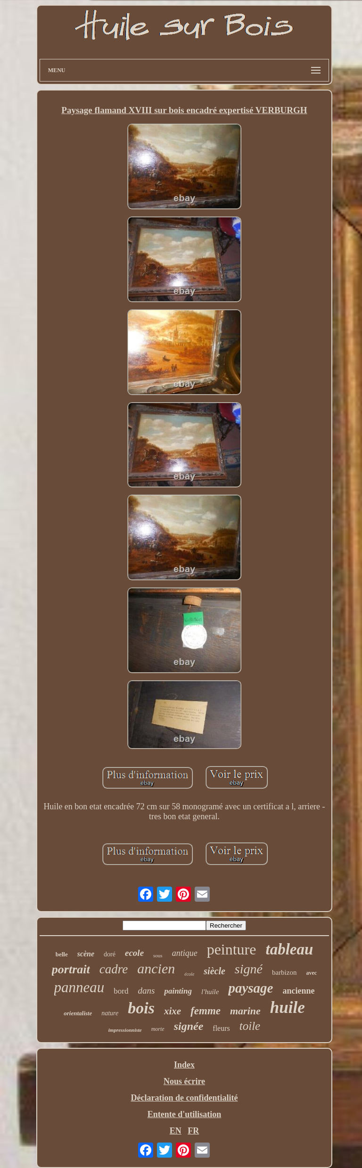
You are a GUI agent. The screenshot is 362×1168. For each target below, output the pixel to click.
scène (85, 954)
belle (62, 954)
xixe (172, 1011)
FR (193, 1130)
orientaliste (78, 1013)
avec (311, 973)
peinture (231, 949)
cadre (113, 969)
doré (109, 954)
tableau (289, 949)
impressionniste (125, 1030)
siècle (214, 971)
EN (175, 1130)
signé (249, 969)
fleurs (221, 1028)
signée (189, 1026)
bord (121, 991)
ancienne (298, 990)
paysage (250, 987)
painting (178, 991)
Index (184, 1064)
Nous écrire (184, 1081)
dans (146, 990)
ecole (134, 953)
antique (184, 953)
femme (205, 1011)
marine (245, 1011)
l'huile (210, 991)
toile (249, 1026)
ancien (156, 968)
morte (158, 1029)
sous (158, 955)
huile (287, 1007)
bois (141, 1008)
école (189, 974)
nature (109, 1013)
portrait (71, 969)
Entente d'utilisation (185, 1114)
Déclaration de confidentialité (184, 1097)
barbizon (284, 972)
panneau (79, 987)
